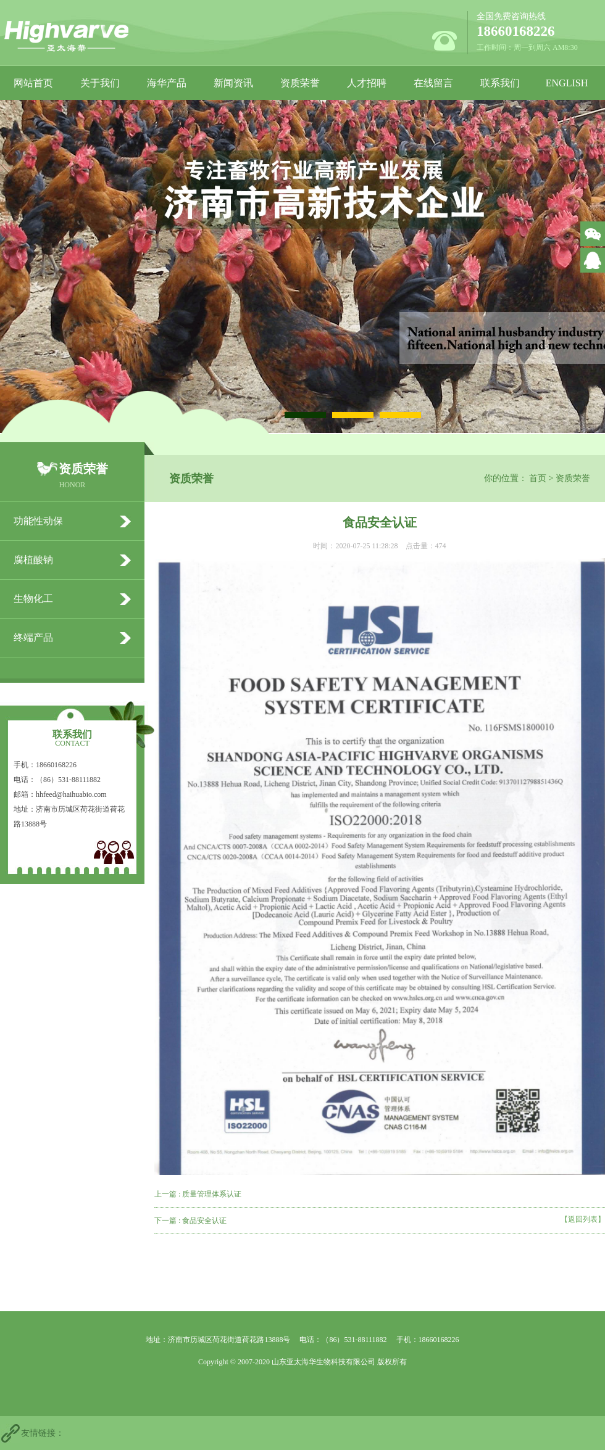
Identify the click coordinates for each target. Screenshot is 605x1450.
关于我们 (100, 83)
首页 (537, 478)
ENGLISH (567, 83)
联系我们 (500, 83)
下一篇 (190, 1220)
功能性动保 (38, 521)
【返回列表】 (583, 1219)
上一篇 (197, 1194)
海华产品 (166, 83)
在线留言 (433, 83)
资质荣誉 (300, 83)
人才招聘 (366, 83)
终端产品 (33, 637)
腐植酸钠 (33, 559)
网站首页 (33, 83)
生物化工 (33, 598)
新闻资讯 (233, 83)
